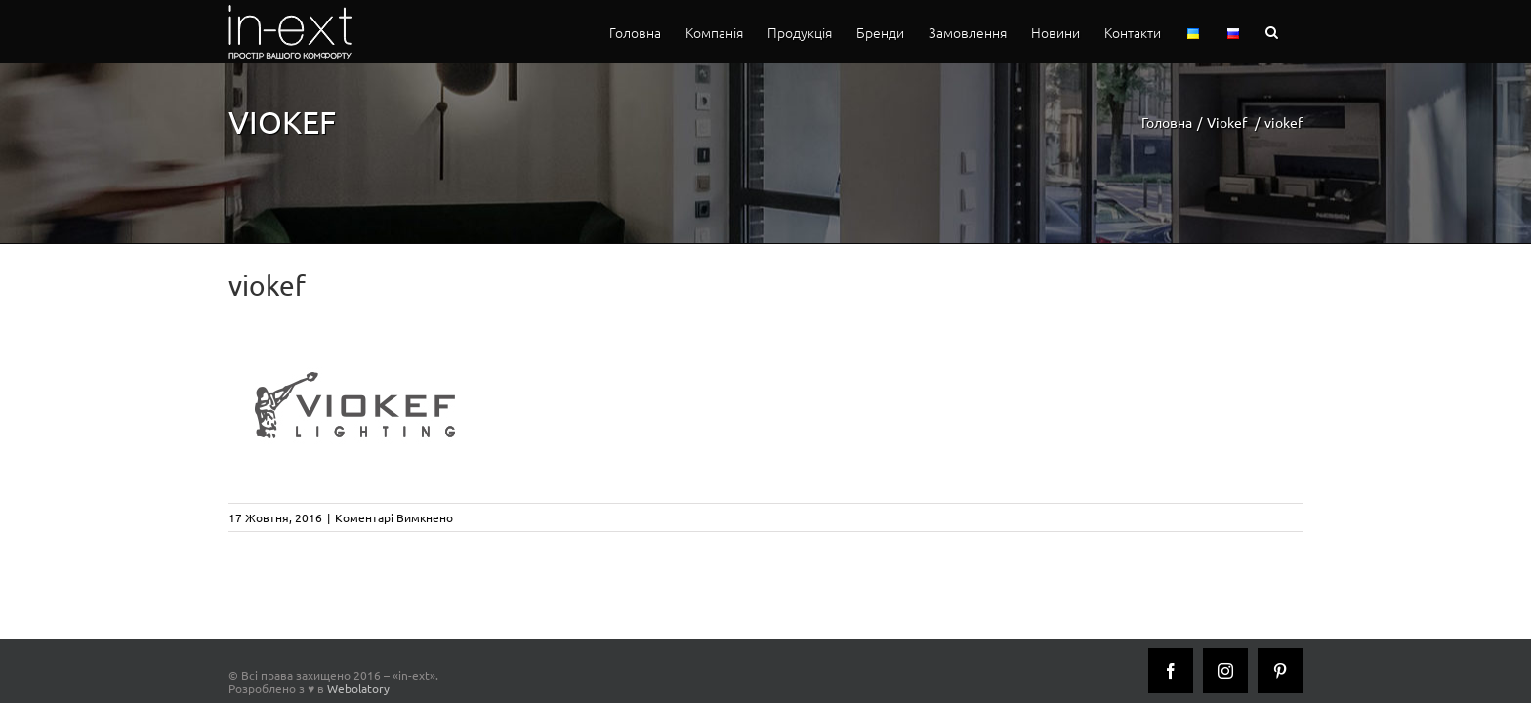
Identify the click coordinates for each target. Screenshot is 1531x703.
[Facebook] (1170, 670)
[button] (1296, 31)
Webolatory (358, 688)
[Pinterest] (1280, 670)
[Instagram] (1225, 670)
